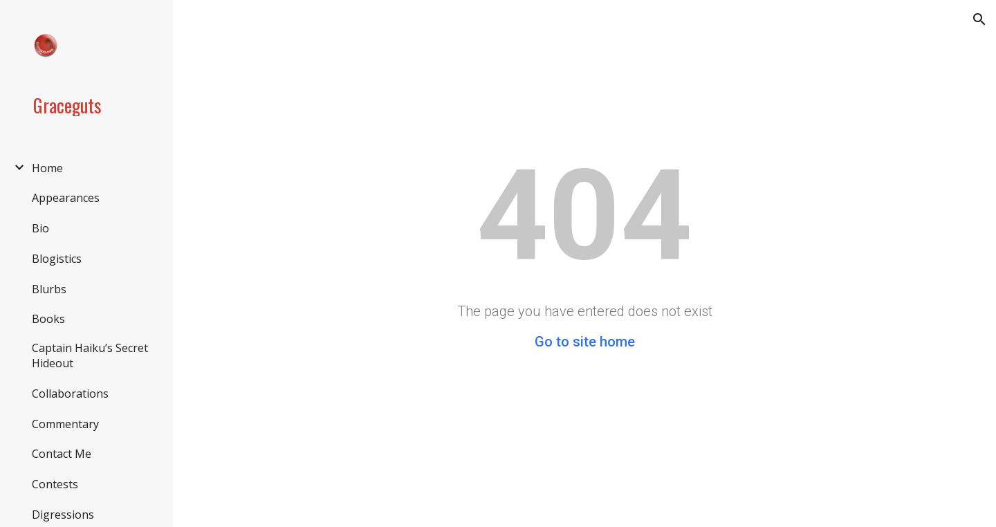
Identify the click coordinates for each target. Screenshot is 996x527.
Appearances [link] (66, 197)
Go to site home (585, 341)
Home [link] (47, 168)
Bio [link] (40, 228)
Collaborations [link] (70, 393)
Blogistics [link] (57, 258)
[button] (979, 19)
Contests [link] (55, 484)
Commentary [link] (65, 424)
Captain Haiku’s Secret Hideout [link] (90, 355)
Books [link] (48, 318)
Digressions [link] (63, 514)
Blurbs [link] (49, 289)
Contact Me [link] (61, 453)
